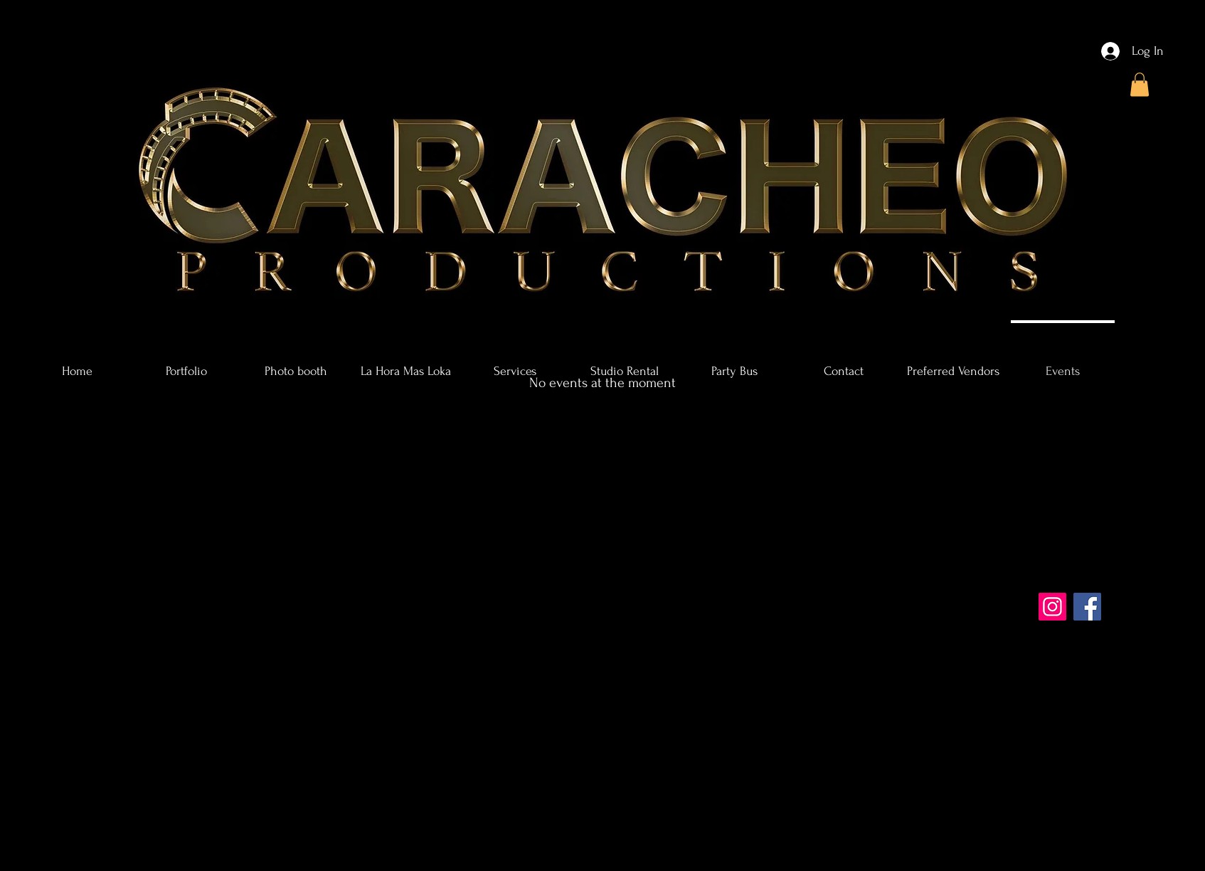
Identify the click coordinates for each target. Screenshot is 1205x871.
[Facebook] (1087, 607)
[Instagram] (1052, 607)
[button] (1140, 84)
